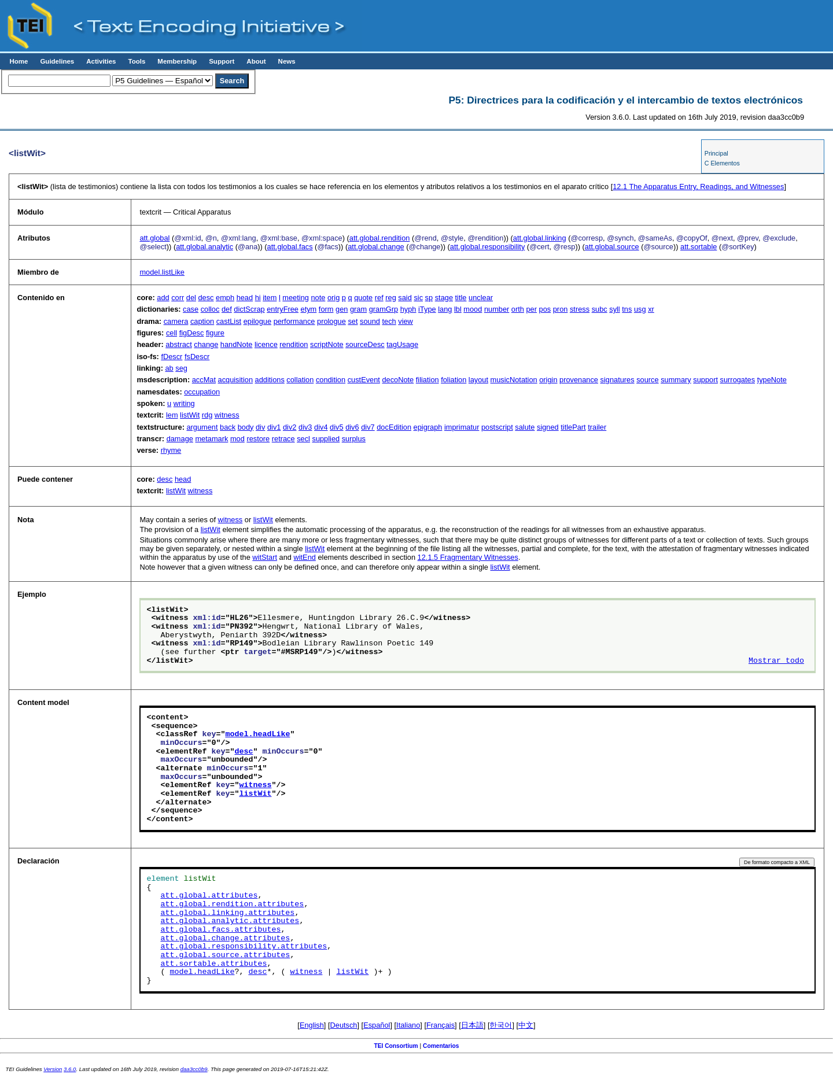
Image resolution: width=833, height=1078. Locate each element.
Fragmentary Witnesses (468, 557)
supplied (326, 438)
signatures (617, 379)
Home (18, 61)
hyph (408, 309)
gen (342, 309)
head (245, 297)
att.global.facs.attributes (220, 930)
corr (177, 297)
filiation (427, 379)
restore (258, 438)
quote (363, 297)
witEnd (304, 557)
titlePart (573, 427)
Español (376, 1025)
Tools (136, 61)
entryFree (282, 309)
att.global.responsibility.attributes (243, 947)
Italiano (408, 1025)
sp (429, 297)
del (191, 297)
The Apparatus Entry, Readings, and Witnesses (698, 186)
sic (418, 297)
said (404, 297)
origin (548, 379)
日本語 (472, 1025)
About (256, 61)
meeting (295, 297)
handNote (236, 344)
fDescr (171, 356)
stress (579, 309)
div (260, 427)
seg (181, 368)
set (352, 321)
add (163, 297)
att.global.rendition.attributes (232, 904)
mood (472, 309)
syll (614, 309)
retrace (283, 438)
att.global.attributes (208, 896)
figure (215, 332)
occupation (202, 391)
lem (172, 415)
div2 (289, 427)
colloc (210, 309)
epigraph (428, 427)
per (531, 309)
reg (390, 297)
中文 (525, 1025)
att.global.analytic (204, 246)
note (318, 297)
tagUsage (402, 344)
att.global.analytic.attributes (229, 921)
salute (525, 427)
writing (184, 403)
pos (545, 309)
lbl (458, 309)
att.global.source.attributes (225, 955)
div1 (274, 427)
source (647, 379)
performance (294, 321)
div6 (352, 427)
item (270, 297)
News (287, 61)
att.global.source (612, 246)
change (206, 344)
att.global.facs (290, 246)
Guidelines (57, 61)
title (461, 297)
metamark (211, 438)
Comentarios (441, 1046)
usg (640, 309)
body (246, 427)
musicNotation (514, 379)
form (326, 309)
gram (358, 309)
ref (379, 297)
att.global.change (376, 246)
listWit (190, 415)
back (227, 427)
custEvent (364, 379)
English (312, 1025)
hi (258, 297)
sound (370, 321)
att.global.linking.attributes (227, 913)
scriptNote (327, 344)
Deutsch (343, 1025)
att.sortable (698, 246)
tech (389, 321)
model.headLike (257, 734)
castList (228, 321)
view (405, 321)
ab (169, 368)
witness (227, 415)
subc (599, 309)
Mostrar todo (776, 661)
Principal (716, 153)
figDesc (191, 332)
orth (517, 309)
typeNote (772, 379)
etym (309, 309)
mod (237, 438)
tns (627, 309)
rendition (293, 344)
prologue (331, 321)
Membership (177, 61)
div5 (336, 427)
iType (427, 309)
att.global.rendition (379, 238)
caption (202, 321)
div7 (367, 427)
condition (330, 379)
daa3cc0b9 (194, 1069)
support (705, 379)
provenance (578, 379)
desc (205, 297)
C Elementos (722, 163)
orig (333, 297)
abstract (178, 344)
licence (266, 344)
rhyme (171, 450)
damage (180, 438)
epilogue (257, 321)
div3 (305, 427)
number (496, 309)
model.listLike (162, 272)
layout (478, 379)
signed (548, 427)
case (190, 309)
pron (560, 309)
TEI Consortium (396, 1046)
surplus (354, 438)
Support (221, 61)
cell (171, 332)
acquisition (235, 379)
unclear (481, 297)
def (227, 309)
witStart (264, 557)
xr (651, 309)
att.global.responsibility (487, 246)
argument (202, 427)
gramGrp (384, 309)
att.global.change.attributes (225, 938)
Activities (101, 61)
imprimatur (461, 427)
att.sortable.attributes (213, 964)
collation (300, 379)
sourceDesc (365, 344)
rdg (207, 415)
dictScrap (249, 309)
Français (440, 1025)
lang (445, 309)
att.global (154, 238)
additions (270, 379)
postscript (497, 427)
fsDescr (197, 356)
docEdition (394, 427)
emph (225, 297)
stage (444, 297)
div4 (320, 427)
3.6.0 (70, 1069)
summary (676, 379)
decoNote (398, 379)
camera (176, 321)
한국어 (500, 1025)
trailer (597, 427)
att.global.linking (539, 238)
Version (52, 1069)
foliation (453, 379)
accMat (204, 379)
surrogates (737, 379)
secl (303, 438)
